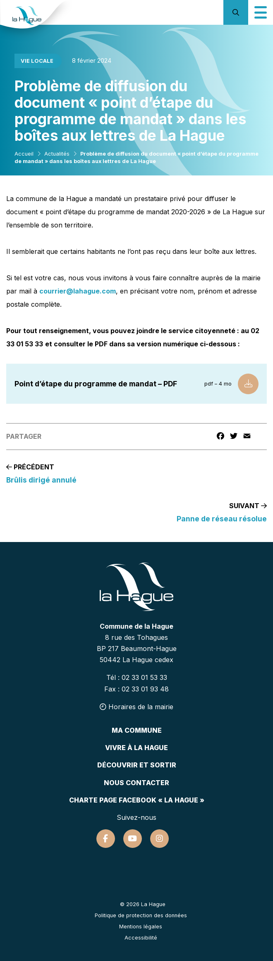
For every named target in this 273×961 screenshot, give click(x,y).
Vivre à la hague (136, 747)
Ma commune (137, 730)
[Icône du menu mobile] (260, 12)
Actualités (56, 154)
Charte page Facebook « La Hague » (136, 800)
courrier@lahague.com (77, 291)
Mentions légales (140, 926)
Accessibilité (141, 938)
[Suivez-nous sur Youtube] (132, 838)
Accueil (24, 154)
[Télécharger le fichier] (248, 384)
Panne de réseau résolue (222, 518)
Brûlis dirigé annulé (41, 480)
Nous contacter (136, 783)
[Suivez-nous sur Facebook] (105, 838)
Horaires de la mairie (136, 707)
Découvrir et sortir (136, 765)
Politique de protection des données (141, 915)
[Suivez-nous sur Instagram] (159, 838)
